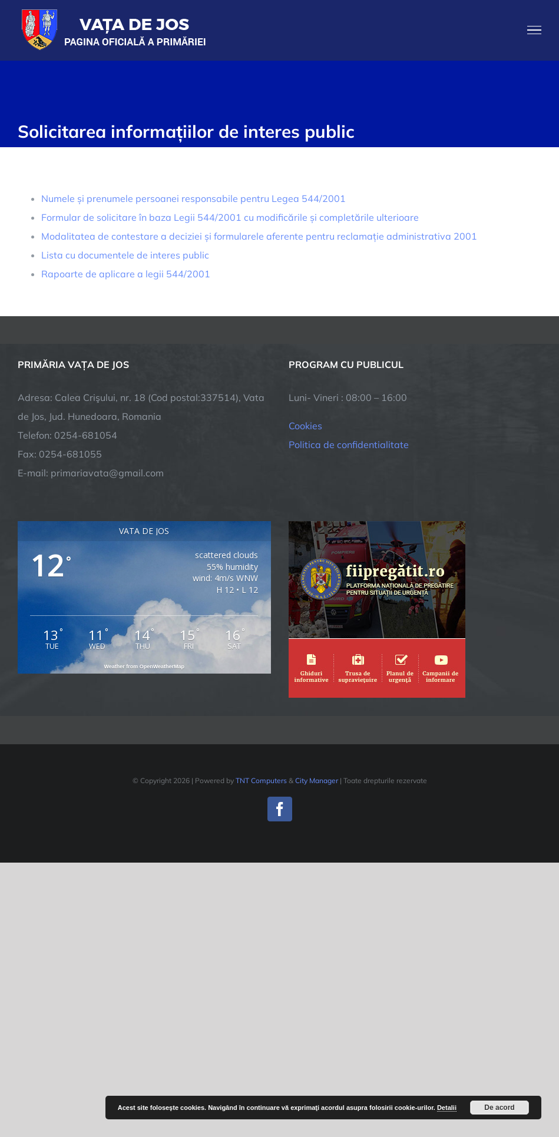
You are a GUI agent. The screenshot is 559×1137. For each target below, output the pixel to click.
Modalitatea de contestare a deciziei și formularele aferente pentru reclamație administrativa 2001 (259, 236)
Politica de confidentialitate (349, 444)
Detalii (447, 1107)
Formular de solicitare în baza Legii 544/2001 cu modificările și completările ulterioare (230, 217)
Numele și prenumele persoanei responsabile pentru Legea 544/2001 (193, 198)
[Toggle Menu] (534, 30)
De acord (499, 1107)
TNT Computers (261, 780)
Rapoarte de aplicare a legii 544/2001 (125, 274)
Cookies (305, 426)
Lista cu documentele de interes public (125, 255)
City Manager (316, 780)
